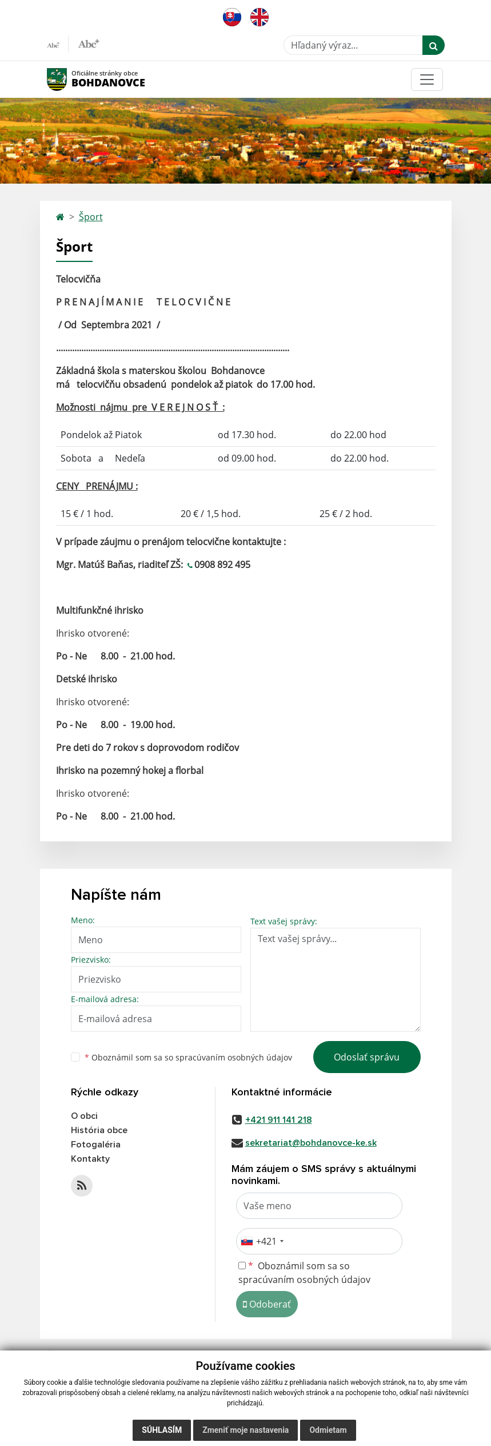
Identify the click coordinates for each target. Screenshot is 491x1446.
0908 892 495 (222, 564)
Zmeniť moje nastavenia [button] (245, 1430)
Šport (91, 216)
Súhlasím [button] (162, 1430)
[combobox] (262, 1241)
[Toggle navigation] (427, 79)
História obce (99, 1130)
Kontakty (90, 1158)
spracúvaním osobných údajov (233, 1057)
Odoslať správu (367, 1057)
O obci (84, 1116)
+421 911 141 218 (278, 1120)
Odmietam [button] (327, 1430)
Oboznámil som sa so (188, 1057)
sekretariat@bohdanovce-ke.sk (311, 1142)
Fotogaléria (96, 1144)
